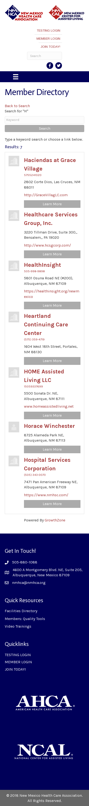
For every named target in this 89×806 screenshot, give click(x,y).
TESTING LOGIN (49, 30)
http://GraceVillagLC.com (46, 195)
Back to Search (17, 106)
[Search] (44, 56)
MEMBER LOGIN (49, 38)
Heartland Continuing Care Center (46, 324)
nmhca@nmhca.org (29, 582)
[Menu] (16, 76)
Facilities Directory (21, 611)
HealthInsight (42, 265)
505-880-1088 (24, 562)
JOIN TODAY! (51, 46)
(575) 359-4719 (34, 339)
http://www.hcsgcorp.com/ (47, 245)
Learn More (52, 204)
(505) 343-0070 (35, 475)
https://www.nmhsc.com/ (46, 495)
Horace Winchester (49, 426)
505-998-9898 (34, 271)
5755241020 (33, 175)
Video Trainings (18, 626)
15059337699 (33, 386)
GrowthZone (55, 520)
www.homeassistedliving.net (49, 406)
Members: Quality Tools (25, 618)
